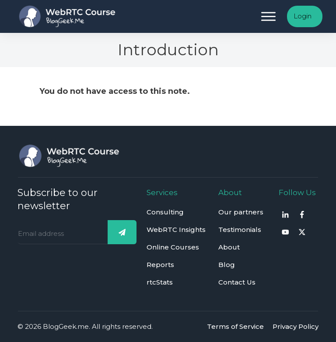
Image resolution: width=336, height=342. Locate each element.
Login (303, 16)
